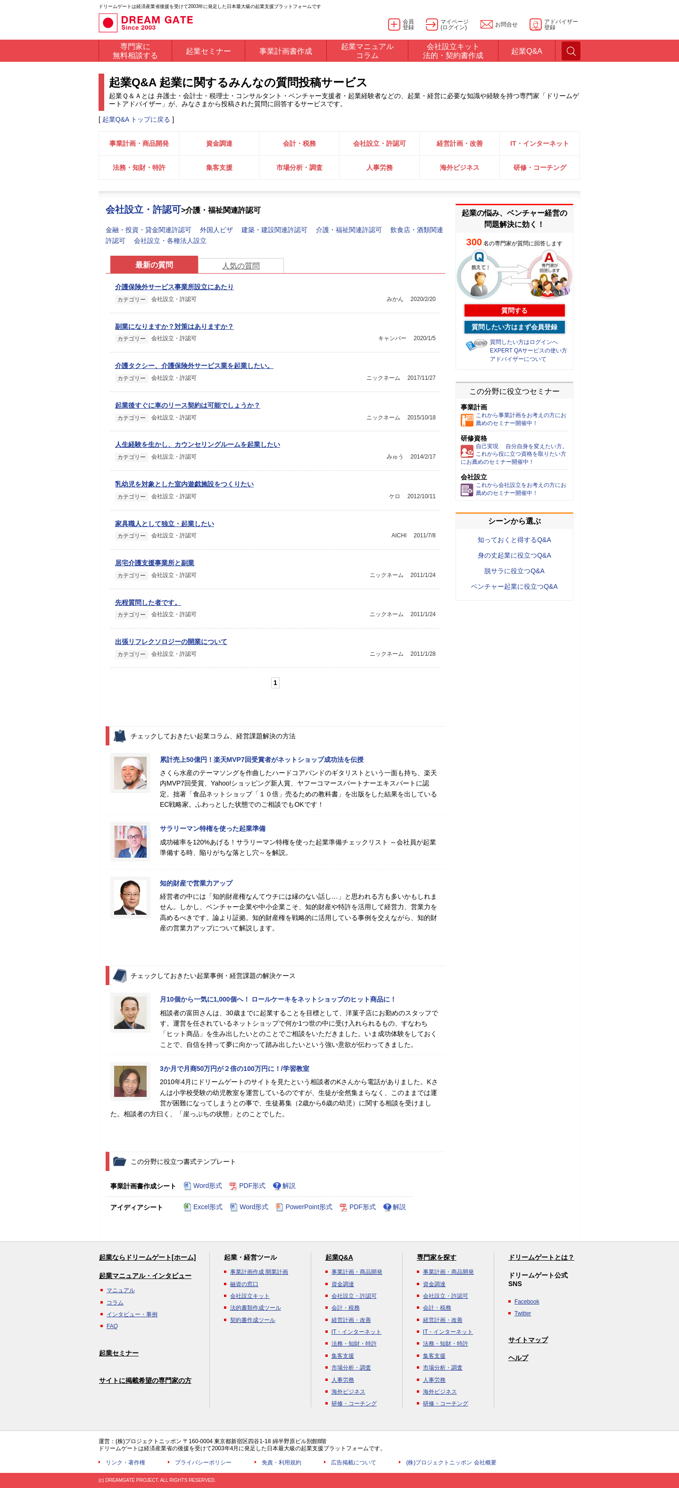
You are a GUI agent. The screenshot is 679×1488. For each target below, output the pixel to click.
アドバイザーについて (518, 359)
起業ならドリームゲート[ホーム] (147, 1257)
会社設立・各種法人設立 (170, 240)
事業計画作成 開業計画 (259, 1272)
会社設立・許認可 (379, 143)
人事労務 (379, 167)
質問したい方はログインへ (524, 342)
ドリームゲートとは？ (541, 1257)
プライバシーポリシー (203, 1462)
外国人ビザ (217, 230)
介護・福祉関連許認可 (350, 230)
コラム (115, 1302)
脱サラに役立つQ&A (514, 571)
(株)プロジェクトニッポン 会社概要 (451, 1462)
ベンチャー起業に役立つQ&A (514, 586)
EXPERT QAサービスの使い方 (528, 350)
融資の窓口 (244, 1284)
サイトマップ (528, 1340)
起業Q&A (339, 1257)
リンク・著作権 (125, 1462)
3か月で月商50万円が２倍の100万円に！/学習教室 (234, 1068)
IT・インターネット (539, 143)
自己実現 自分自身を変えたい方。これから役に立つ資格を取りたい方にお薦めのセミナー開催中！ (514, 454)
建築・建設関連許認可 (275, 230)
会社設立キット (250, 1296)
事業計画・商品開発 (139, 143)
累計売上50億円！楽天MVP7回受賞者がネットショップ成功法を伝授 (262, 759)
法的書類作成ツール (255, 1307)
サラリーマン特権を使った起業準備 (212, 828)
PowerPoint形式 (303, 1207)
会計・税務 (299, 143)
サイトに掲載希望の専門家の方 (145, 1380)
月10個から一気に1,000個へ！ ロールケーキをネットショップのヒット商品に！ (278, 999)
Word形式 (202, 1186)
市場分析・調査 (299, 167)
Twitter (522, 1313)
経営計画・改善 (460, 143)
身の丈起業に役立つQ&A (514, 555)
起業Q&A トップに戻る (136, 119)
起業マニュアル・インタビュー (145, 1275)
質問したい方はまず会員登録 (514, 327)
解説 (284, 1186)
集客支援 (219, 167)
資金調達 (219, 143)
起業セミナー (119, 1353)
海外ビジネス (460, 167)
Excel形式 (203, 1207)
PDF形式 (247, 1186)
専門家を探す (436, 1257)
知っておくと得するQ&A (514, 539)
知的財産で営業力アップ (196, 883)
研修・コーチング (539, 167)
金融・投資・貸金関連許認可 (149, 230)
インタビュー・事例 (132, 1314)
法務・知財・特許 (139, 167)
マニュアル (121, 1290)
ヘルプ (518, 1358)
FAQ (112, 1326)
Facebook (526, 1301)
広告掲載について (353, 1462)
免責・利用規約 (281, 1462)
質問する (514, 310)
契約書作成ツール (252, 1320)
